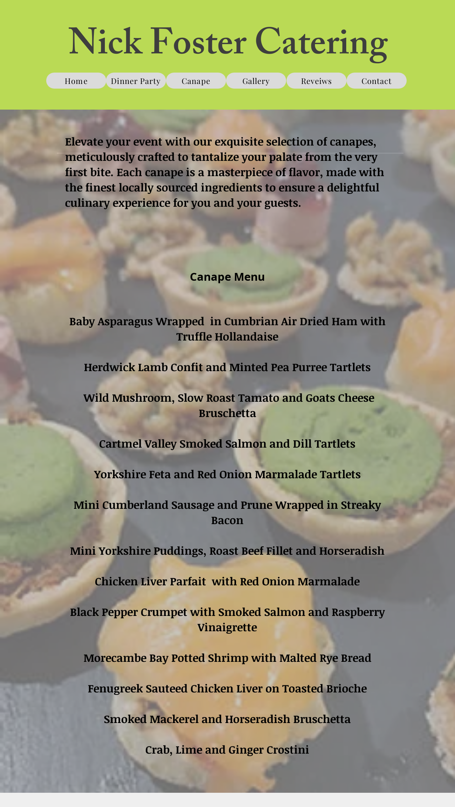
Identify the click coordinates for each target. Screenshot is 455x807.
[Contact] (377, 81)
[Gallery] (256, 81)
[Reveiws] (317, 81)
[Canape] (196, 81)
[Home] (76, 81)
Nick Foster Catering (227, 47)
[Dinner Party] (136, 81)
